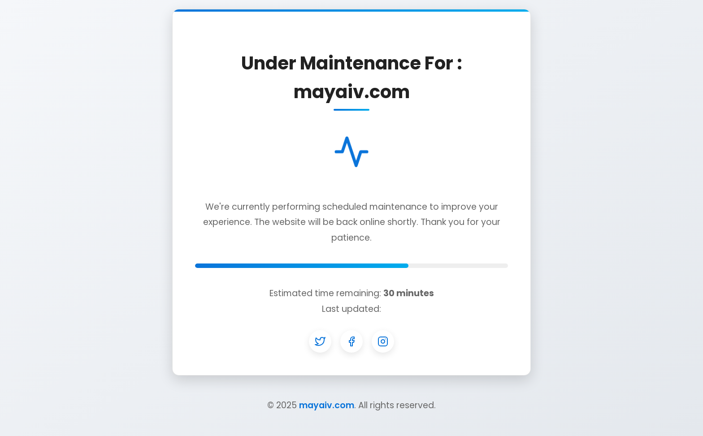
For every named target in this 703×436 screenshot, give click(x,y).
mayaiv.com (326, 405)
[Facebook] (351, 341)
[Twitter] (320, 341)
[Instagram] (383, 341)
